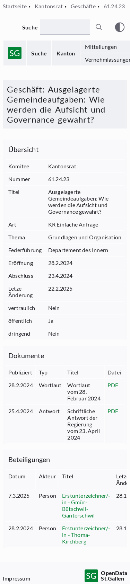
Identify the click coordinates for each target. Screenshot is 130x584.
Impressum (16, 578)
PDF (113, 385)
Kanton (66, 53)
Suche (39, 53)
